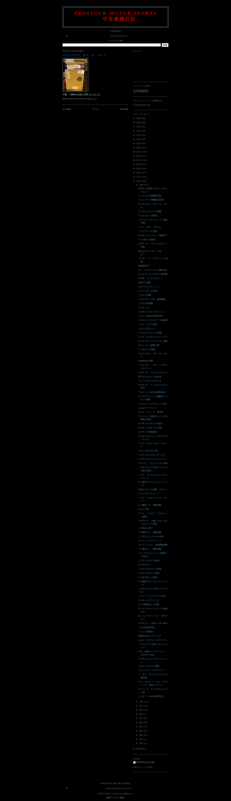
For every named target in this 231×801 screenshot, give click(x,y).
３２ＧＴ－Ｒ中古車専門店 (150, 696)
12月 (141, 184)
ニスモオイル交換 (146, 349)
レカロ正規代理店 (146, 627)
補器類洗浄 (143, 266)
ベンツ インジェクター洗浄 (151, 596)
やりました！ (144, 307)
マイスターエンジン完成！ (150, 332)
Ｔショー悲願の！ (146, 631)
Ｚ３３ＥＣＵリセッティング (151, 455)
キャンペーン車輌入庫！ (149, 345)
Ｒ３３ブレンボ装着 (147, 215)
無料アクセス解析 (115, 797)
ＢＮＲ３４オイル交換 (148, 573)
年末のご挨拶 (144, 282)
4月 (141, 731)
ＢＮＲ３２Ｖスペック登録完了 (152, 235)
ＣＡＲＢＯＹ (144, 564)
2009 (138, 748)
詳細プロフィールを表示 (143, 767)
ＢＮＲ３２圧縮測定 (147, 432)
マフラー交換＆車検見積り (150, 316)
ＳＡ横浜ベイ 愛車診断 (149, 505)
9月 (141, 710)
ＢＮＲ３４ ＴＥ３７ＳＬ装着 (152, 341)
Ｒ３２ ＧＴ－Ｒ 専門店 (150, 412)
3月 (141, 735)
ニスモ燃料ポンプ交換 (148, 604)
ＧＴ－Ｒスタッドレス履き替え (152, 270)
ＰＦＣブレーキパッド (148, 493)
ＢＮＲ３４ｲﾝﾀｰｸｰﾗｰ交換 (150, 427)
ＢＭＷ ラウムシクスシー (150, 278)
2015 (138, 160)
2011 (138, 177)
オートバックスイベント (149, 540)
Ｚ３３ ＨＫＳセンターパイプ (152, 337)
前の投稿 (124, 109)
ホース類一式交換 (146, 239)
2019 (138, 143)
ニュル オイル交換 (147, 324)
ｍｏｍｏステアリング (148, 600)
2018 (138, 147)
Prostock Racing (145, 762)
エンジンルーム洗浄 (147, 291)
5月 (141, 726)
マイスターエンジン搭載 (149, 211)
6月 (141, 722)
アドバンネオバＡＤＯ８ (149, 381)
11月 (141, 701)
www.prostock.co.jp (118, 36)
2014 (138, 164)
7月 (141, 718)
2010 (138, 181)
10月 (141, 706)
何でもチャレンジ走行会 (149, 376)
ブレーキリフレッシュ (148, 286)
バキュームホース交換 (148, 666)
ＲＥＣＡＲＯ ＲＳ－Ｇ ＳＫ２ (84, 55)
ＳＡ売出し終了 (145, 528)
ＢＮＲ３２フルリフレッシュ (151, 312)
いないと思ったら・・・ (149, 328)
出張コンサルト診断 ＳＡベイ (152, 489)
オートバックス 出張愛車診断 (152, 545)
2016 (138, 156)
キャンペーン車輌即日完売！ (151, 200)
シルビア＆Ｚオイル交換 (149, 569)
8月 (141, 714)
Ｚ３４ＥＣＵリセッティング (151, 459)
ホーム (95, 109)
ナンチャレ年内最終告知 (149, 195)
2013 (138, 168)
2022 (138, 131)
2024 (138, 122)
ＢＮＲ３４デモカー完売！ (150, 423)
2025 (138, 118)
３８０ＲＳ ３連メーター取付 (152, 623)
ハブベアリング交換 (147, 231)
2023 (138, 126)
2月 (141, 739)
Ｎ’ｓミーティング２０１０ (151, 670)
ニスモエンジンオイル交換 (150, 536)
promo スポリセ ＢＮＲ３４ (152, 640)
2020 (138, 139)
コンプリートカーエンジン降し (152, 404)
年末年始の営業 (145, 361)
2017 (138, 152)
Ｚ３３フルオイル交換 (148, 560)
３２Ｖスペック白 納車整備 (151, 299)
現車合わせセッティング (149, 636)
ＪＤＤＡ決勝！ (145, 295)
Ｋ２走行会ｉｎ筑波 (147, 577)
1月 (141, 743)
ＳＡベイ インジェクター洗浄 (152, 463)
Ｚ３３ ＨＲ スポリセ (149, 227)
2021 (138, 135)
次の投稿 (67, 109)
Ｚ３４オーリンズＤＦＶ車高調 (152, 274)
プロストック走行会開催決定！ (152, 392)
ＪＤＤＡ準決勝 (145, 303)
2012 (138, 172)
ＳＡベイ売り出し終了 (148, 450)
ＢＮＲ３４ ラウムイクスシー (152, 372)
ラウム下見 (143, 509)
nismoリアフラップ (147, 408)
